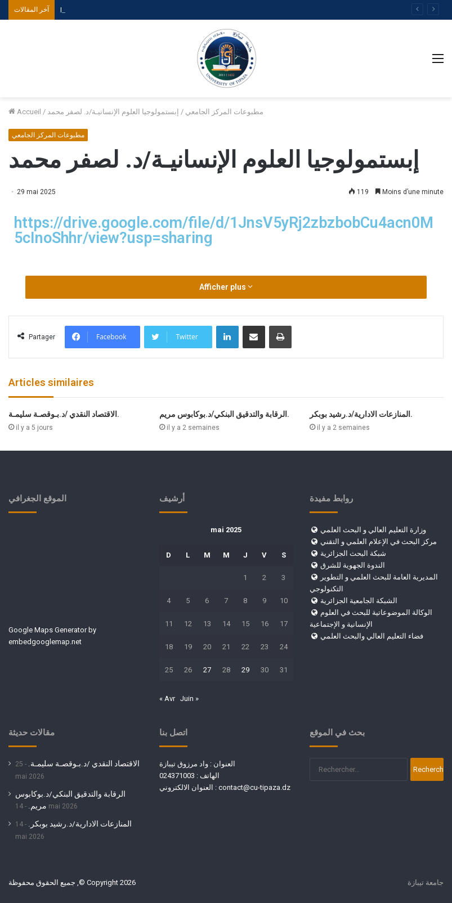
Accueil (24, 111)
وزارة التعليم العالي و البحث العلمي (373, 529)
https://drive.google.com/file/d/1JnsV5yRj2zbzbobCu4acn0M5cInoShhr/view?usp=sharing (223, 230)
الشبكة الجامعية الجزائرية (358, 600)
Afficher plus (226, 286)
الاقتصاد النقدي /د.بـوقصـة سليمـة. (63, 414)
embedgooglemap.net (45, 641)
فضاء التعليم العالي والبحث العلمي (371, 636)
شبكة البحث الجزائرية (353, 553)
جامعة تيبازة (426, 882)
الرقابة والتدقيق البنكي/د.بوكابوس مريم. (224, 414)
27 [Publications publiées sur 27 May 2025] (207, 670)
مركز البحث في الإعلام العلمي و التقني (378, 541)
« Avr (167, 698)
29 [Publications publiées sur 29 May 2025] (245, 670)
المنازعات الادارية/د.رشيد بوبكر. (361, 414)
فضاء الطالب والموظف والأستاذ (108, 10)
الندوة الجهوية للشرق (352, 565)
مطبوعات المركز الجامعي (224, 111)
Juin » (189, 698)
